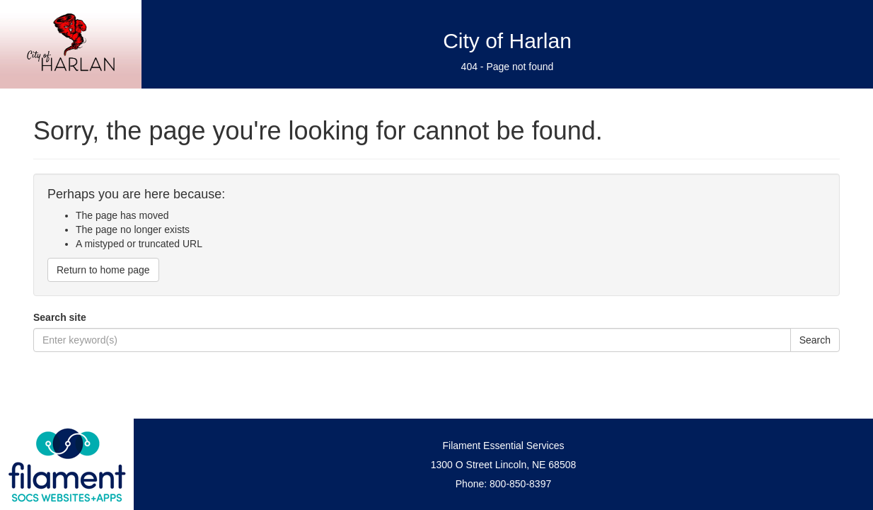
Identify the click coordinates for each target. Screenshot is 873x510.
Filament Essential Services (504, 445)
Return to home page (103, 270)
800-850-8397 (520, 483)
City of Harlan (507, 40)
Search (815, 340)
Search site (59, 317)
